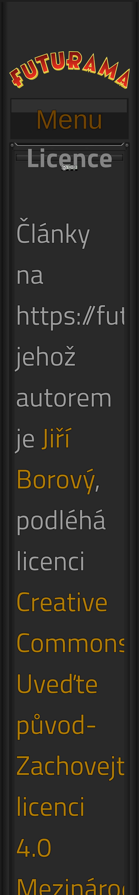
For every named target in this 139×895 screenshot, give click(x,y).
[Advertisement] (69, 27)
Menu (69, 108)
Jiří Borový (55, 458)
